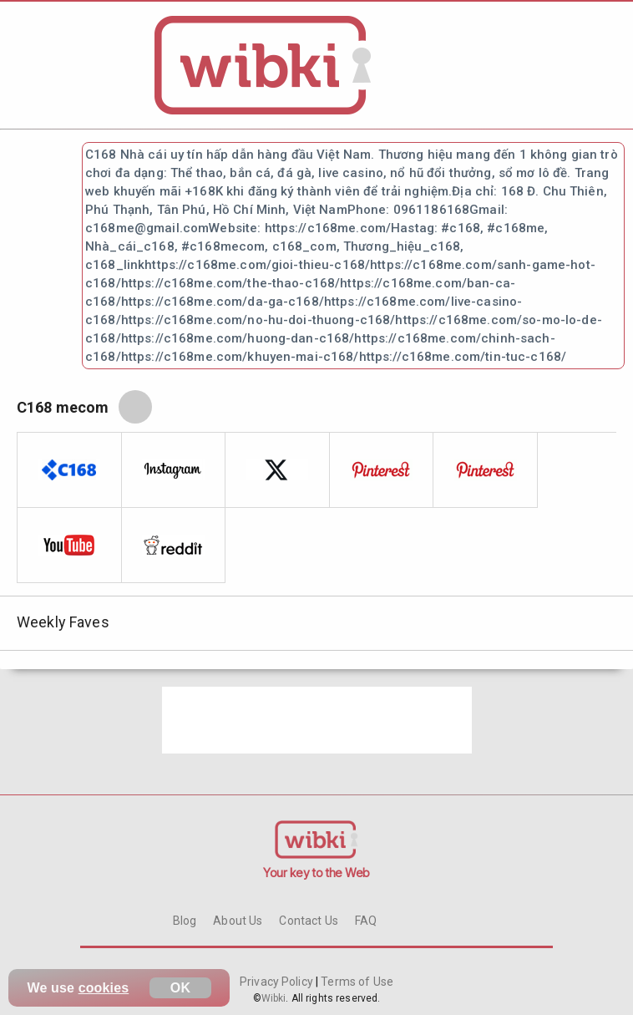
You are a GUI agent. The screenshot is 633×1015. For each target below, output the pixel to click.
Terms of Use (355, 981)
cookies (103, 988)
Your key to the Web (316, 872)
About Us (237, 920)
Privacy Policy (278, 981)
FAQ (366, 920)
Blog (185, 920)
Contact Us (308, 920)
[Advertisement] (317, 720)
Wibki (273, 998)
